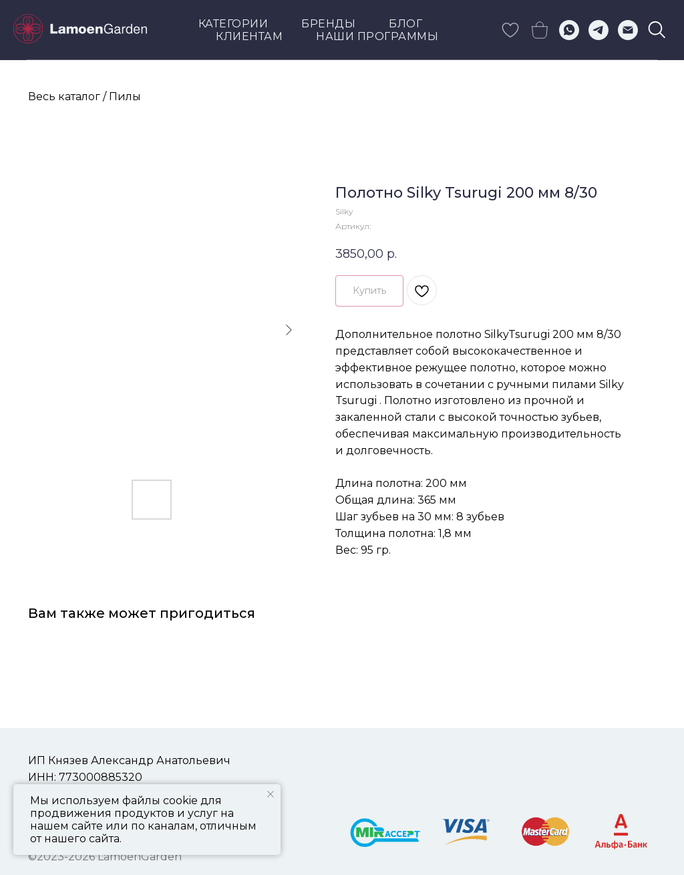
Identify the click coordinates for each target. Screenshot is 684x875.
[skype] (510, 30)
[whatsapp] (569, 30)
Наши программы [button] (377, 36)
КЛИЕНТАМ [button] (249, 36)
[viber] (657, 30)
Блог (405, 23)
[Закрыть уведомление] (270, 794)
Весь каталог (64, 96)
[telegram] (598, 30)
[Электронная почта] (628, 30)
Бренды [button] (328, 23)
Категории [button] (233, 23)
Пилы (125, 96)
